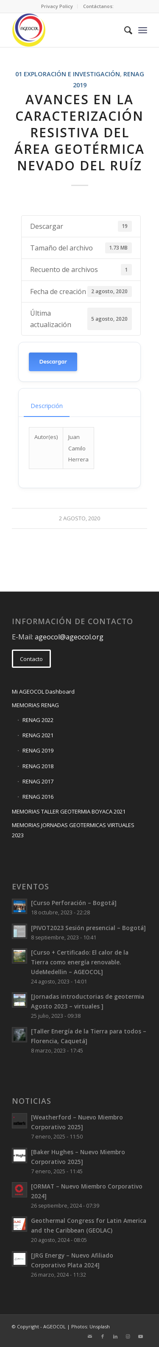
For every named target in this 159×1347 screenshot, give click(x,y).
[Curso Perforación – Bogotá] (74, 903)
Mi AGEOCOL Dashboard (43, 691)
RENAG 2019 (37, 750)
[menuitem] (57, 6)
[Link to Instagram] (128, 1336)
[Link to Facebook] (102, 1336)
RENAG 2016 (37, 796)
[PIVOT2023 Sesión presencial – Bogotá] (88, 928)
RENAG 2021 (37, 735)
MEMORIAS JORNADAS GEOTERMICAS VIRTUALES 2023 (73, 830)
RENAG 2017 (37, 781)
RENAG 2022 (37, 720)
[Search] (124, 30)
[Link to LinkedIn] (115, 1336)
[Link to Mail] (90, 1336)
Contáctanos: (98, 6)
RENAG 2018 (37, 766)
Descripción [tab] (47, 406)
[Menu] (142, 30)
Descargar (53, 361)
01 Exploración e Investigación (67, 74)
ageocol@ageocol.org (69, 637)
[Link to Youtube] (140, 1336)
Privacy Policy (57, 6)
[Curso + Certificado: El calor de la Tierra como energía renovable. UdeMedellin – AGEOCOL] (79, 962)
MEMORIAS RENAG (35, 705)
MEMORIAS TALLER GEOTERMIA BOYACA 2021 (69, 811)
